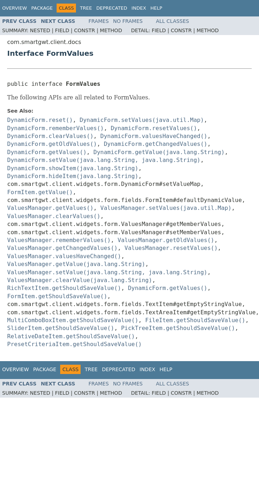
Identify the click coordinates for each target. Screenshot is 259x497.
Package (42, 8)
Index (138, 8)
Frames (98, 21)
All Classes (172, 21)
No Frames (128, 21)
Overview (14, 8)
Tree (86, 8)
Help (156, 8)
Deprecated (111, 8)
